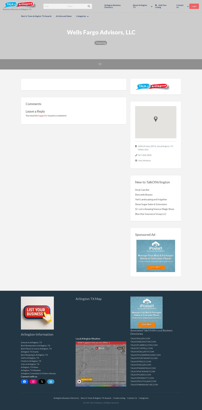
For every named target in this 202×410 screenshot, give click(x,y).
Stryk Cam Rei (142, 189)
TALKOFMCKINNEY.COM (142, 371)
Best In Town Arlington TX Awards (36, 16)
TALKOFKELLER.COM (140, 364)
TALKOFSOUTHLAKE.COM (143, 381)
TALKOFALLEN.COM (140, 338)
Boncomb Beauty (144, 194)
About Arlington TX (140, 6)
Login (194, 6)
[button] (155, 119)
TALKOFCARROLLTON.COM (144, 345)
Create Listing (119, 398)
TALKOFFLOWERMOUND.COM (145, 355)
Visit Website (144, 160)
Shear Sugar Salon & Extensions (151, 204)
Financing (101, 42)
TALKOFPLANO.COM (140, 374)
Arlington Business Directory (112, 6)
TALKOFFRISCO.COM (140, 361)
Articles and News (64, 16)
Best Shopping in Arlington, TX (34, 355)
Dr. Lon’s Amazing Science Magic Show (154, 209)
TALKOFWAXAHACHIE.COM (144, 384)
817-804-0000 (144, 155)
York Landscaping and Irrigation (151, 199)
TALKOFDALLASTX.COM (142, 351)
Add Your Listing (161, 6)
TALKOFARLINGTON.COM (143, 341)
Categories (81, 16)
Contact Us (179, 6)
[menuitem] (116, 6)
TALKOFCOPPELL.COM (141, 348)
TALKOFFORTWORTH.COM (144, 358)
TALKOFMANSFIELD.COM (143, 368)
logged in (42, 115)
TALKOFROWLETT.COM (142, 378)
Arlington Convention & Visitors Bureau (38, 373)
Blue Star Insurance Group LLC (150, 213)
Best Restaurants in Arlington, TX (35, 345)
